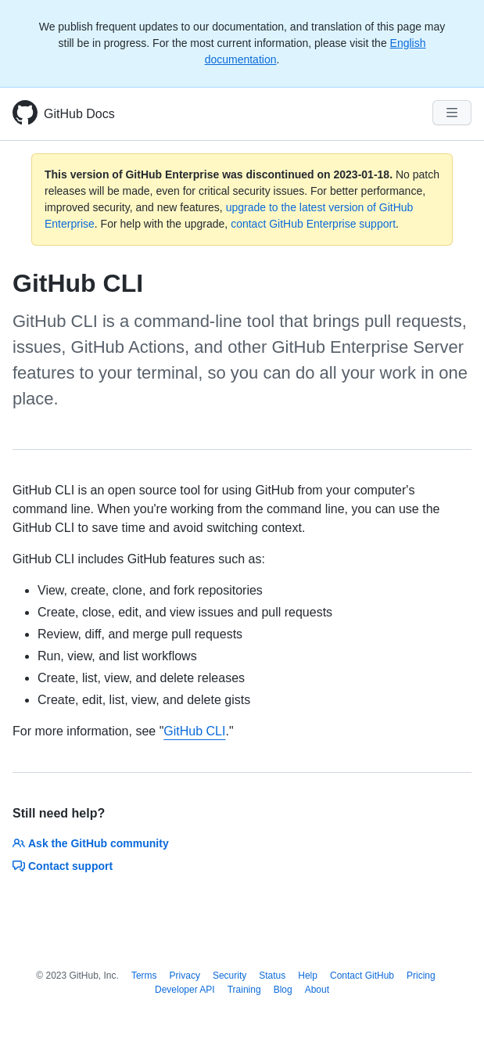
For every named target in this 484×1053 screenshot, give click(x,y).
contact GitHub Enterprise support (313, 223)
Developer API (185, 989)
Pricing (421, 975)
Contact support (63, 866)
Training (244, 989)
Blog (283, 989)
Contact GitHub (362, 975)
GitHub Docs (79, 113)
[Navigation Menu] (451, 112)
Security (229, 975)
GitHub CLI (194, 731)
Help (307, 975)
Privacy (185, 975)
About (317, 989)
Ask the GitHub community (91, 843)
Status (272, 975)
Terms (144, 975)
